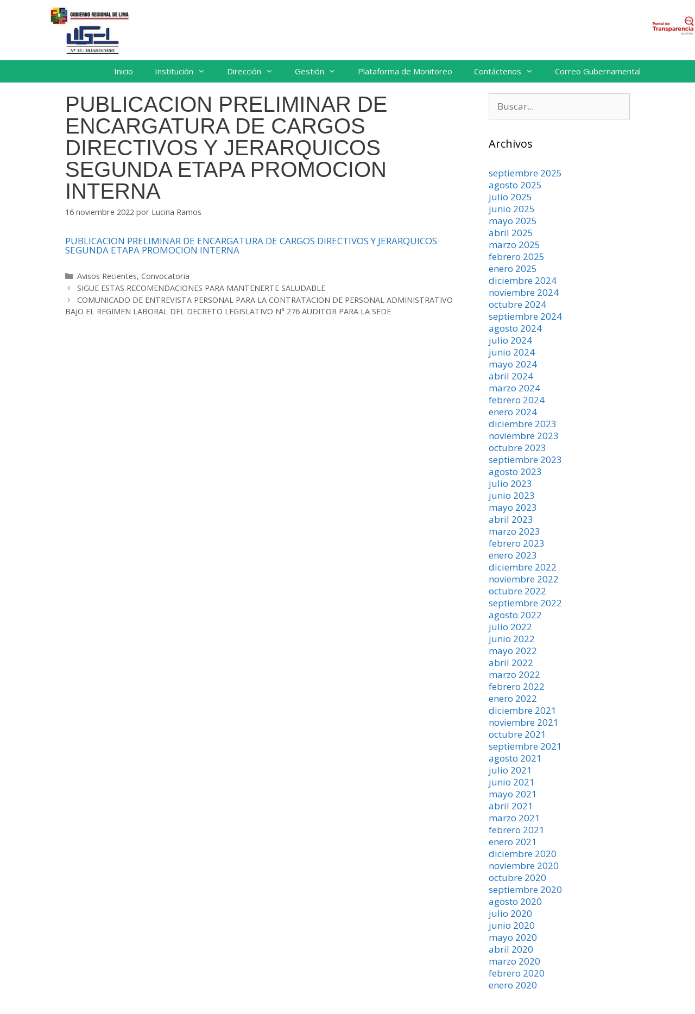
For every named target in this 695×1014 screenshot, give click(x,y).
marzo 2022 (514, 674)
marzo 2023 (514, 531)
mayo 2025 (513, 220)
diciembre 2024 (523, 280)
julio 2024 (510, 340)
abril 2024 (511, 376)
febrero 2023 (517, 543)
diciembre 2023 (523, 423)
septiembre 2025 (525, 173)
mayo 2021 (513, 794)
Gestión (321, 71)
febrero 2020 (517, 973)
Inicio (123, 71)
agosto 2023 (515, 471)
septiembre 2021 (525, 746)
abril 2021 (511, 806)
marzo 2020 (514, 961)
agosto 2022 (515, 615)
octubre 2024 (517, 304)
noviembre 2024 (524, 292)
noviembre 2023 (524, 435)
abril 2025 (511, 232)
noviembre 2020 (524, 865)
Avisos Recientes (107, 276)
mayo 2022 (513, 650)
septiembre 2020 (525, 889)
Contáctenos (509, 71)
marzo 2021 (514, 818)
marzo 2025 (514, 244)
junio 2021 (512, 782)
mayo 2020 (513, 937)
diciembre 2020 (523, 853)
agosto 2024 (515, 328)
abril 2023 (511, 519)
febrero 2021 (517, 829)
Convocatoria (165, 276)
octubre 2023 (517, 447)
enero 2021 (513, 841)
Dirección (255, 71)
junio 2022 (512, 638)
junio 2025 (512, 208)
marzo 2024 (514, 388)
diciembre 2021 (523, 710)
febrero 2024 (517, 400)
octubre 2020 (517, 877)
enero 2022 (513, 698)
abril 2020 (511, 949)
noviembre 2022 (524, 579)
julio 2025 (510, 197)
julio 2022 (510, 626)
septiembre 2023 (525, 459)
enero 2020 (513, 985)
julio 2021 (510, 770)
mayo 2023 (513, 507)
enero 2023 (513, 555)
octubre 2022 (517, 591)
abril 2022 (511, 662)
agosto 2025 (515, 185)
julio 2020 (510, 913)
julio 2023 (510, 483)
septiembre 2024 (525, 316)
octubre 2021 (517, 734)
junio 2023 (512, 495)
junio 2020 (512, 925)
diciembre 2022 (523, 567)
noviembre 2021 (524, 722)
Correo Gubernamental (598, 71)
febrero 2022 (517, 686)
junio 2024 (512, 352)
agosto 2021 (515, 758)
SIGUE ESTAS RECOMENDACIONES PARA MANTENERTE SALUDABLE (201, 288)
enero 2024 (513, 411)
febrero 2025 (517, 256)
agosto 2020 (515, 901)
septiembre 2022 (525, 603)
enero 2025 (513, 268)
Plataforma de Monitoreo (405, 71)
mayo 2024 (513, 364)
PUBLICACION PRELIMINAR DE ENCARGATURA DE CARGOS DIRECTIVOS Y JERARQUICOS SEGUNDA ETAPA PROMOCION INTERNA (251, 245)
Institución (185, 71)
